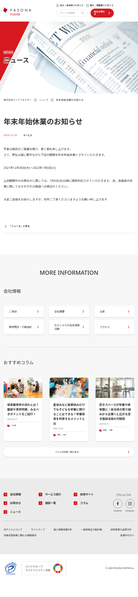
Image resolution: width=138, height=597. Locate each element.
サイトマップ (38, 544)
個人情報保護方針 (62, 544)
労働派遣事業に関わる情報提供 (21, 550)
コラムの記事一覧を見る (67, 464)
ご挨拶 (15, 314)
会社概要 (62, 314)
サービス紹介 (54, 508)
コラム (84, 517)
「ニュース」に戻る (20, 226)
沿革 (104, 314)
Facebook (118, 524)
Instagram (130, 524)
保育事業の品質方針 (120, 544)
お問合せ (16, 517)
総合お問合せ (99, 13)
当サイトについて (14, 544)
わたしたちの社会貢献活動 (66, 333)
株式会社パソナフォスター (19, 100)
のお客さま (72, 5)
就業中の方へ (126, 550)
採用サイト (88, 508)
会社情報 (16, 508)
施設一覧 (51, 517)
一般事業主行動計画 (90, 544)
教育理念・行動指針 (21, 333)
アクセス (107, 333)
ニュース (46, 100)
